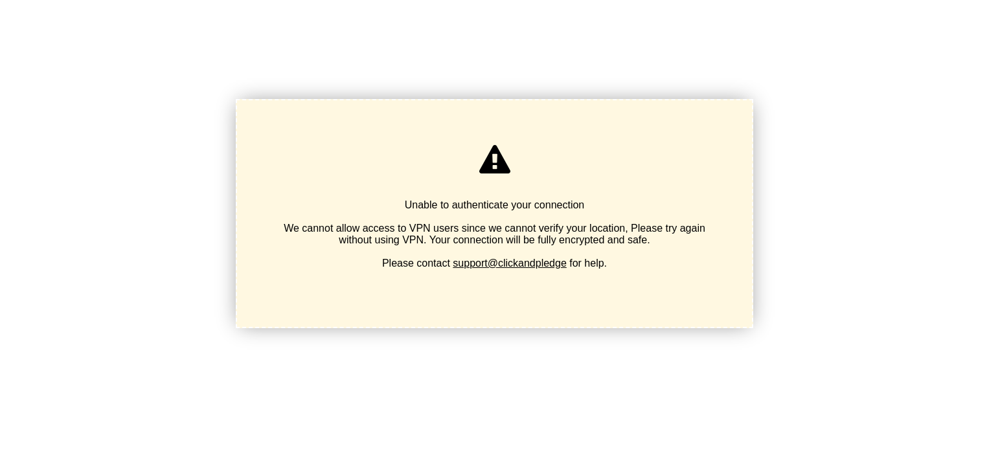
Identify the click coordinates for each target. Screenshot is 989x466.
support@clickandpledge (509, 263)
